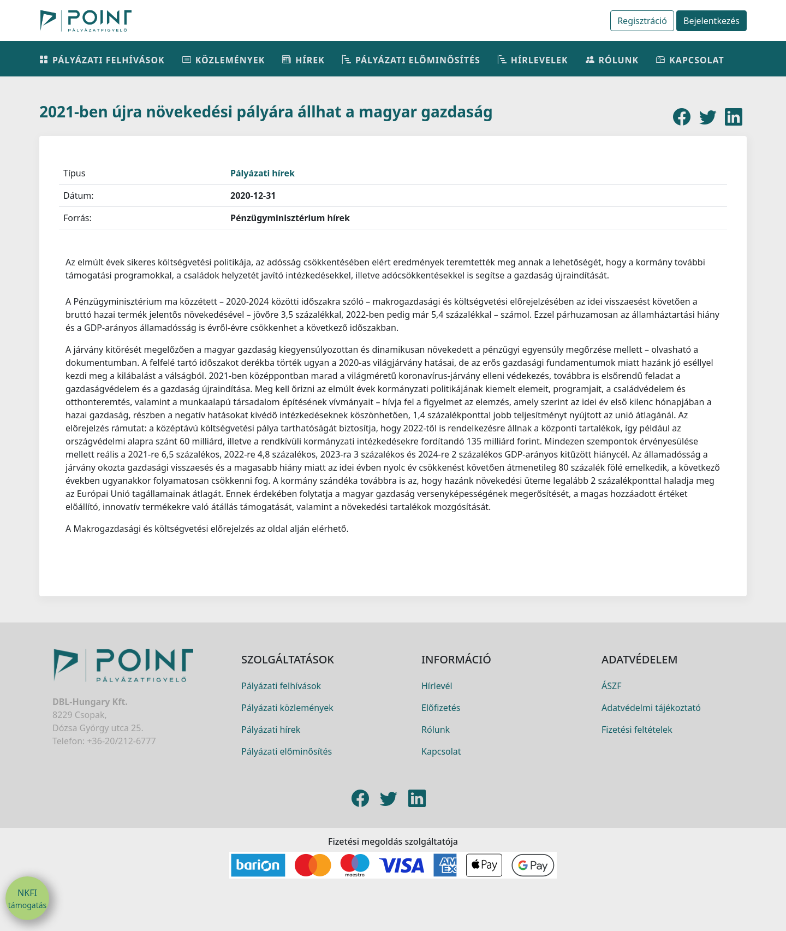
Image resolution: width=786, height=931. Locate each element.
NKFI (27, 899)
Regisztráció (642, 21)
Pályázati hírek (262, 173)
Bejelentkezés (711, 21)
